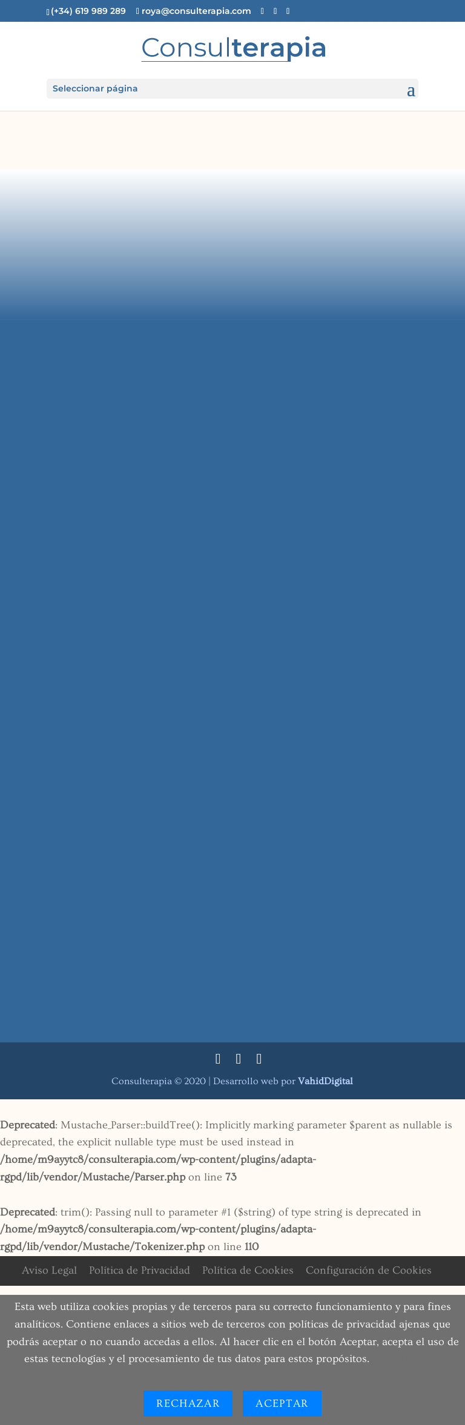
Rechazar (188, 1403)
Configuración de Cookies (369, 1270)
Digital (325, 1081)
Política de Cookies (248, 1270)
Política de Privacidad (139, 1270)
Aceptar (282, 1403)
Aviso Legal (49, 1270)
